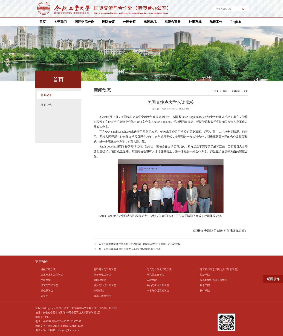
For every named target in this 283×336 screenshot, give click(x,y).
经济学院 (205, 274)
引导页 (215, 91)
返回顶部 (273, 279)
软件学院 (205, 290)
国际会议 (108, 22)
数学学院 (205, 285)
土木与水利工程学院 (52, 274)
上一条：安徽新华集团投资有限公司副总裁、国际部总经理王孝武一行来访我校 (137, 244)
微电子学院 (47, 290)
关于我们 (60, 22)
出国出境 (150, 22)
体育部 (44, 296)
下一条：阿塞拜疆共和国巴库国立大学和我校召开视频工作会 (127, 249)
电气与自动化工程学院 (159, 269)
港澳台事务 (173, 22)
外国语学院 (100, 280)
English (235, 22)
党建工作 (216, 22)
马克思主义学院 (155, 274)
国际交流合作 (84, 22)
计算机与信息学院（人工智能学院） (219, 269)
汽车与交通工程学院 (158, 290)
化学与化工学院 (102, 274)
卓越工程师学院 (102, 296)
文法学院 (46, 280)
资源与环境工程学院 (105, 285)
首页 (42, 22)
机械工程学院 (48, 269)
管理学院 (152, 280)
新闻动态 (46, 95)
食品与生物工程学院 (158, 285)
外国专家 (129, 22)
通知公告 (46, 104)
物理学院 (99, 290)
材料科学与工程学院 (105, 269)
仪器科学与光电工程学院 (213, 280)
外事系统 (195, 22)
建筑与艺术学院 (49, 285)
